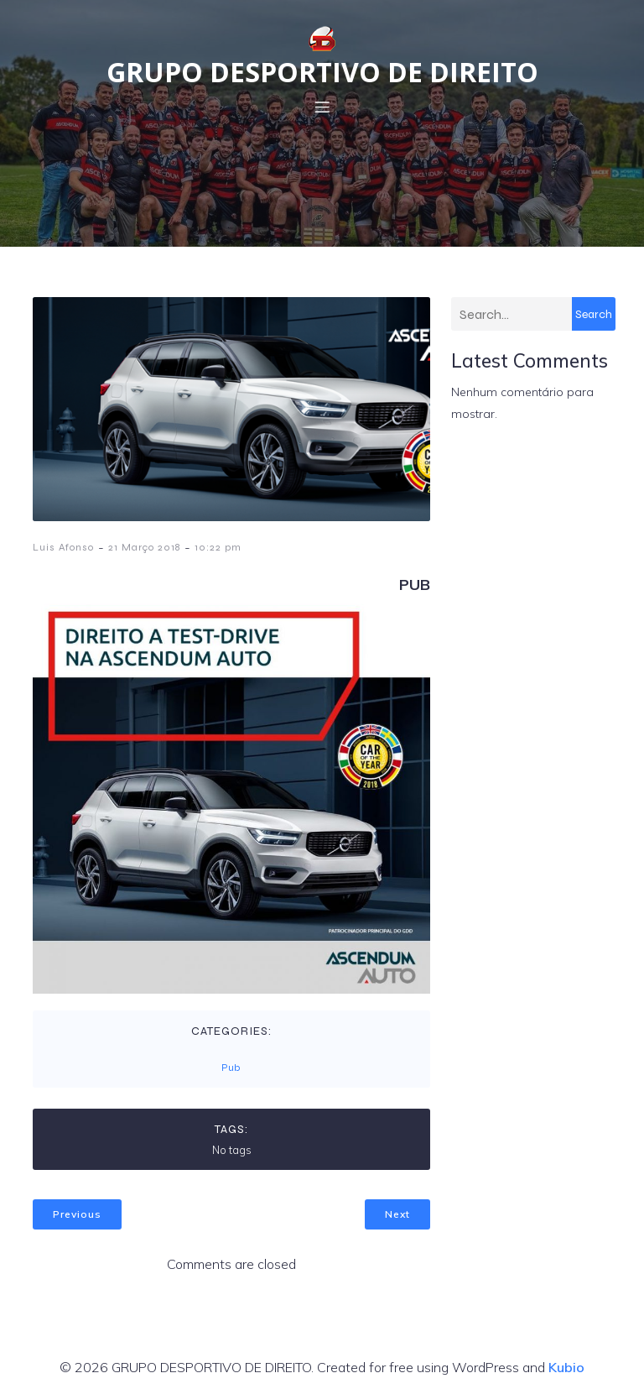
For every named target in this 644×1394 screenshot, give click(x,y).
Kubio (566, 1367)
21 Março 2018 (144, 547)
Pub (230, 1067)
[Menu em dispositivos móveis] (322, 106)
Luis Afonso (63, 547)
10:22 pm (218, 547)
